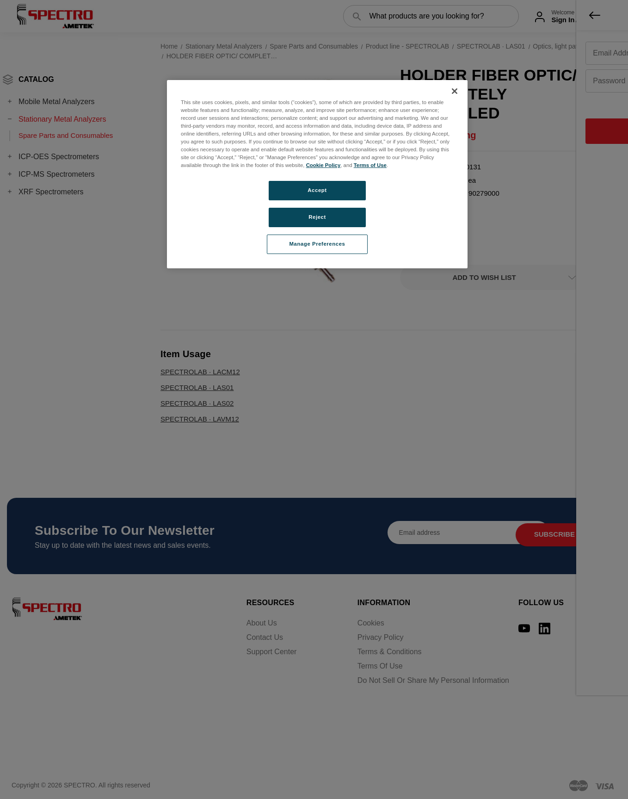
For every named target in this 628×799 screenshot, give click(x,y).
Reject (317, 217)
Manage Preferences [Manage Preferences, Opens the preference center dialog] (317, 244)
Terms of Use (370, 165)
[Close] (454, 91)
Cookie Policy (323, 165)
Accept (317, 190)
